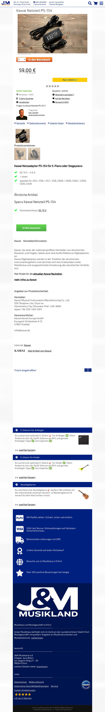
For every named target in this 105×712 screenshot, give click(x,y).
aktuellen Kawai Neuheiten (47, 273)
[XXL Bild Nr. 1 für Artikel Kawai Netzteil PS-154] (23, 136)
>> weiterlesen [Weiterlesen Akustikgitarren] (25, 504)
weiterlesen (37, 637)
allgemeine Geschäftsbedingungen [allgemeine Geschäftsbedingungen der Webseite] (31, 686)
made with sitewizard (63, 709)
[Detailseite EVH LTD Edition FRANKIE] (33, 396)
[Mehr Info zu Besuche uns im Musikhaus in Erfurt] (52, 563)
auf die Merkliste (61, 98)
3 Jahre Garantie (24, 98)
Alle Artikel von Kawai (39, 350)
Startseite (20, 123)
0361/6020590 (39, 2)
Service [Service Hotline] (54, 686)
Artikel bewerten (31, 227)
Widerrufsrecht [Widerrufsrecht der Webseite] (36, 682)
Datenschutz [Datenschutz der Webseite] (20, 682)
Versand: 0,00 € (60, 102)
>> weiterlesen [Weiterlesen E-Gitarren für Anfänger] (25, 450)
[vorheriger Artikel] (86, 370)
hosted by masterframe (42, 709)
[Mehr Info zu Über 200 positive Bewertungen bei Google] (52, 573)
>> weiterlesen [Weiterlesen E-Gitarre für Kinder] (25, 477)
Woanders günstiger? (63, 94)
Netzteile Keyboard (76, 123)
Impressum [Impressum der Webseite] (42, 666)
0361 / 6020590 (33, 112)
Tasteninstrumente (37, 123)
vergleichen (22, 102)
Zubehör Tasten (57, 123)
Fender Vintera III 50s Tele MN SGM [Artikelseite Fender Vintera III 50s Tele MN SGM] (71, 416)
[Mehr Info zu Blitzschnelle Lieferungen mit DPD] (52, 541)
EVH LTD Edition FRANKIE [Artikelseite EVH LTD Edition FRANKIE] (33, 416)
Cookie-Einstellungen (24, 690)
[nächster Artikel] (89, 370)
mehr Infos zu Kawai (25, 279)
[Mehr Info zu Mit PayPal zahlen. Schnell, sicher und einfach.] (52, 519)
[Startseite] (5, 3)
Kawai (27, 345)
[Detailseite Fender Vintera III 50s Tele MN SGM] (71, 396)
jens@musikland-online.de (37, 115)
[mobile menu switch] (101, 2)
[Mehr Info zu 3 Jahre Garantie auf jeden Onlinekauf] (52, 552)
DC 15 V (42, 210)
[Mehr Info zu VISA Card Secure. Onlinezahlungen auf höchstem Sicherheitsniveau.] (52, 530)
